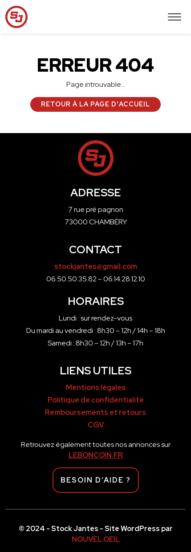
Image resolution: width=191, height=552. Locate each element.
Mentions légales (96, 387)
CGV (96, 425)
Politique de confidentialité (96, 400)
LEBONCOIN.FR (96, 455)
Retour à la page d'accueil (95, 104)
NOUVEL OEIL (96, 539)
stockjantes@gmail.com (95, 266)
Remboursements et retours (95, 412)
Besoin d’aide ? (96, 480)
